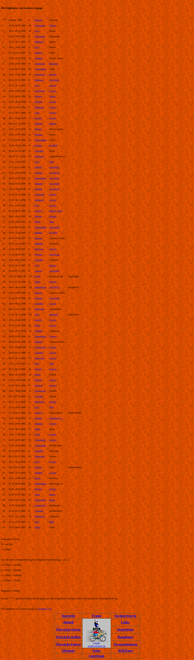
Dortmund (39, 194)
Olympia (68, 650)
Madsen (52, 123)
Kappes (52, 265)
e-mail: (96, 643)
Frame (96, 616)
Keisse (52, 494)
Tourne (52, 96)
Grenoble (39, 151)
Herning (38, 145)
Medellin (39, 243)
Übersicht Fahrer (68, 644)
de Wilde (53, 145)
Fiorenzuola (40, 347)
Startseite (68, 616)
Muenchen (39, 309)
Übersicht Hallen (68, 637)
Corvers (52, 85)
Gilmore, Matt (55, 211)
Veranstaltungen (125, 644)
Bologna (38, 123)
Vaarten (52, 25)
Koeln (37, 276)
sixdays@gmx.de (96, 646)
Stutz (51, 162)
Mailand (38, 183)
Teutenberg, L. (55, 418)
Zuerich (38, 118)
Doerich (53, 74)
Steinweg (53, 314)
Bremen (38, 96)
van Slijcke (54, 80)
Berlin (37, 222)
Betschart (53, 63)
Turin (37, 434)
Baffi (51, 522)
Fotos (97, 650)
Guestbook (97, 656)
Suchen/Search (125, 616)
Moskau (38, 53)
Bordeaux (39, 42)
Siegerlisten (125, 629)
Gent (37, 31)
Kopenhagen (40, 69)
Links (125, 622)
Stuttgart (39, 58)
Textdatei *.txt (44, 609)
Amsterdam (40, 445)
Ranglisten (125, 637)
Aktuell (68, 622)
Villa (51, 363)
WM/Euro (125, 650)
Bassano (38, 20)
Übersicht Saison (68, 629)
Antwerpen (40, 25)
